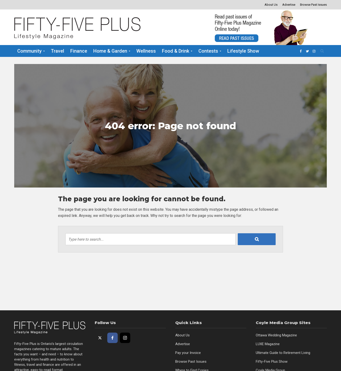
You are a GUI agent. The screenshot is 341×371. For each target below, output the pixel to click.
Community (29, 51)
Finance (78, 51)
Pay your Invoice (188, 353)
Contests (208, 51)
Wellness (146, 51)
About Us (271, 4)
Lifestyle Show (243, 51)
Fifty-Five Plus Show (271, 361)
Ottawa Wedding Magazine (276, 335)
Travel (57, 51)
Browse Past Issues (313, 4)
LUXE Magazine (268, 344)
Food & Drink (175, 51)
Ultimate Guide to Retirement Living (283, 353)
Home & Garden (110, 51)
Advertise (288, 4)
